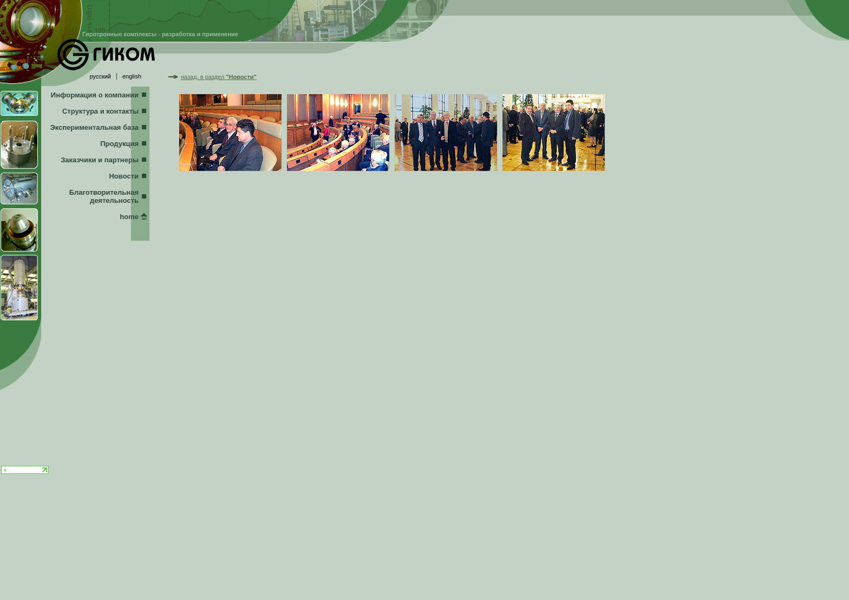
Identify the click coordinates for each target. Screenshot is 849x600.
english (131, 76)
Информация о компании (95, 95)
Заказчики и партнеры (100, 160)
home (129, 217)
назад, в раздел (219, 77)
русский (100, 76)
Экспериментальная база (94, 127)
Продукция (119, 144)
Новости (124, 176)
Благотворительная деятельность (104, 196)
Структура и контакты (100, 111)
